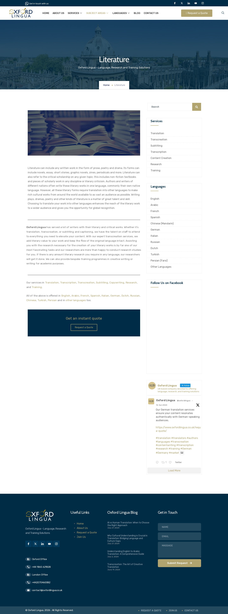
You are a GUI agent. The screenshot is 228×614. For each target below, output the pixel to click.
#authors (192, 438)
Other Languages (161, 266)
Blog (135, 13)
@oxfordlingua (183, 400)
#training (174, 448)
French (84, 295)
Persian (51, 300)
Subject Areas (96, 13)
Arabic (75, 295)
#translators (178, 438)
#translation (163, 438)
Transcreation (86, 282)
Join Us (81, 536)
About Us (58, 13)
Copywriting (117, 282)
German (115, 295)
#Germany (162, 452)
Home (45, 13)
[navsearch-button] (223, 13)
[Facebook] (174, 3)
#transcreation (180, 441)
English (65, 295)
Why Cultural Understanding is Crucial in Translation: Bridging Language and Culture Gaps (127, 538)
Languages (119, 13)
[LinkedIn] (188, 3)
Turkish (41, 300)
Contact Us (149, 13)
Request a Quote (87, 532)
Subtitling (102, 282)
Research (132, 282)
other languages (76, 300)
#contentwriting (166, 445)
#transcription (185, 445)
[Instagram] (202, 3)
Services (74, 13)
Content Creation (161, 158)
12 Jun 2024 (161, 405)
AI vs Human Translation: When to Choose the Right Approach (128, 524)
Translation (51, 282)
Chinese (30, 300)
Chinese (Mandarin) (162, 223)
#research (162, 448)
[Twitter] (181, 3)
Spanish (95, 295)
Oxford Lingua (165, 400)
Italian (105, 295)
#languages (163, 441)
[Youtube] (195, 3)
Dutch (126, 295)
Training (36, 287)
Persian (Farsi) (159, 260)
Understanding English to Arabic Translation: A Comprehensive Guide (125, 552)
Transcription (68, 282)
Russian (135, 295)
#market (174, 452)
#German (186, 448)
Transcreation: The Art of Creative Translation (125, 565)
